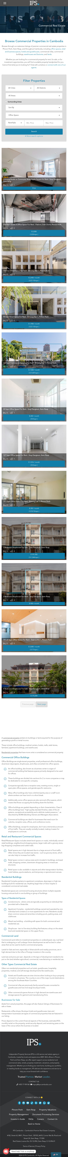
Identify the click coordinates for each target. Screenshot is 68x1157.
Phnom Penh (17, 1110)
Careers (40, 1119)
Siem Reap (21, 1060)
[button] (5, 3)
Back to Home (34, 1124)
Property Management (19, 1115)
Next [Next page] (41, 704)
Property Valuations (47, 1110)
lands (49, 54)
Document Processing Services (45, 1115)
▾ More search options (34, 136)
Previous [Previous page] (27, 704)
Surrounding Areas (13, 102)
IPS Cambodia (18, 1131)
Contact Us (52, 1119)
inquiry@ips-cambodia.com (41, 1085)
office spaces (56, 49)
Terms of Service (28, 1146)
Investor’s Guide (18, 1119)
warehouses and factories (33, 54)
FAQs (31, 1119)
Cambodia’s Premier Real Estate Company (40, 1131)
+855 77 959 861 (23, 1085)
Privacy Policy (40, 1146)
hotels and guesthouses (30, 52)
